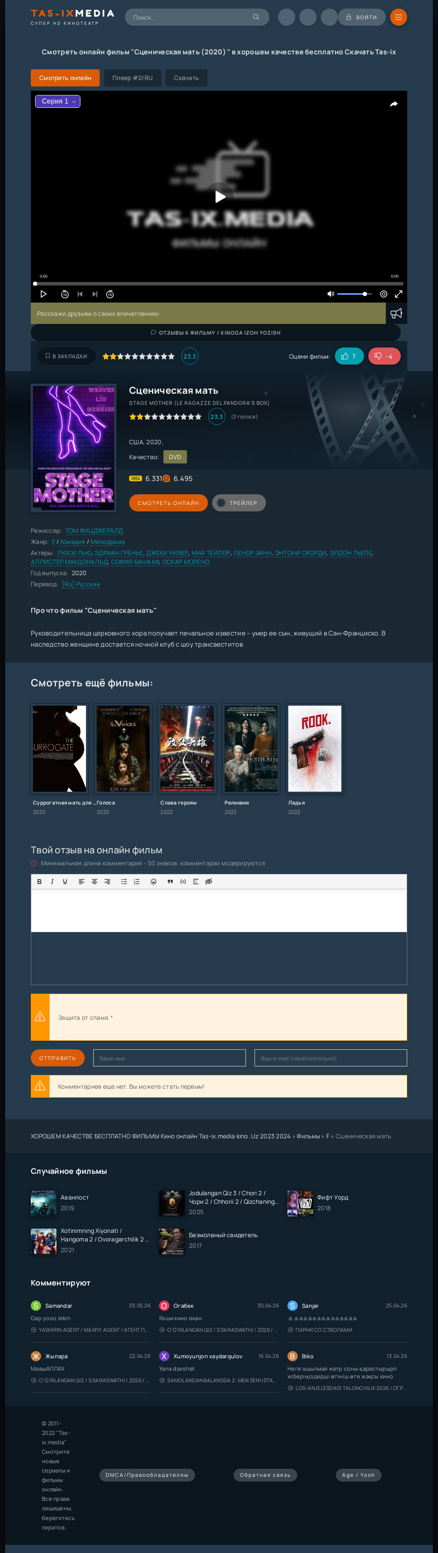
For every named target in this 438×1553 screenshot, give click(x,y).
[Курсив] (52, 881)
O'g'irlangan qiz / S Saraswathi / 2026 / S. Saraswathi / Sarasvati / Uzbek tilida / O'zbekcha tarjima (219, 1329)
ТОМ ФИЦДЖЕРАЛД (94, 530)
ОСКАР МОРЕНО (186, 562)
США (136, 442)
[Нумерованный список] (136, 881)
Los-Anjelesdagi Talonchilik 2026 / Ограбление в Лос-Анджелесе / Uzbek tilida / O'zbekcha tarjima (347, 1388)
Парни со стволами (320, 1329)
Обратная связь (265, 1475)
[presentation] (209, 1017)
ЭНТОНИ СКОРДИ (301, 553)
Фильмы (308, 1136)
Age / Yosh (358, 1475)
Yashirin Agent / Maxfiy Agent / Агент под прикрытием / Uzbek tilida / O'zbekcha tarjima (91, 1329)
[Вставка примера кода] (183, 881)
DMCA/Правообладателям (147, 1475)
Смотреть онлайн (168, 503)
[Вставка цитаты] (170, 881)
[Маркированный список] (124, 881)
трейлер (237, 503)
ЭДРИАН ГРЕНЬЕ (119, 553)
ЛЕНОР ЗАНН (253, 553)
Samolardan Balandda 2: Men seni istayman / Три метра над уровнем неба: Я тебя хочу (219, 1380)
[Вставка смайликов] (153, 881)
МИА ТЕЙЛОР (211, 553)
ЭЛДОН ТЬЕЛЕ (351, 553)
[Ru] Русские (81, 584)
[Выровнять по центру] (94, 881)
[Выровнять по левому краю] (81, 881)
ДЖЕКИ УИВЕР (167, 553)
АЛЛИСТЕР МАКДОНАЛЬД (69, 562)
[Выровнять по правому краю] (107, 881)
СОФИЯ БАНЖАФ (135, 562)
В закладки (66, 356)
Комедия (73, 541)
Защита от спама (83, 1017)
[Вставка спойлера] (195, 881)
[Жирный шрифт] (39, 881)
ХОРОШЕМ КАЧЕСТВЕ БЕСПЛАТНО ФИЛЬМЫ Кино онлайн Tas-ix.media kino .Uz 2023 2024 (161, 1136)
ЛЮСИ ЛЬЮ (74, 553)
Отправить (57, 1058)
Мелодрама (108, 541)
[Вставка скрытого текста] (208, 881)
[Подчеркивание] (65, 881)
